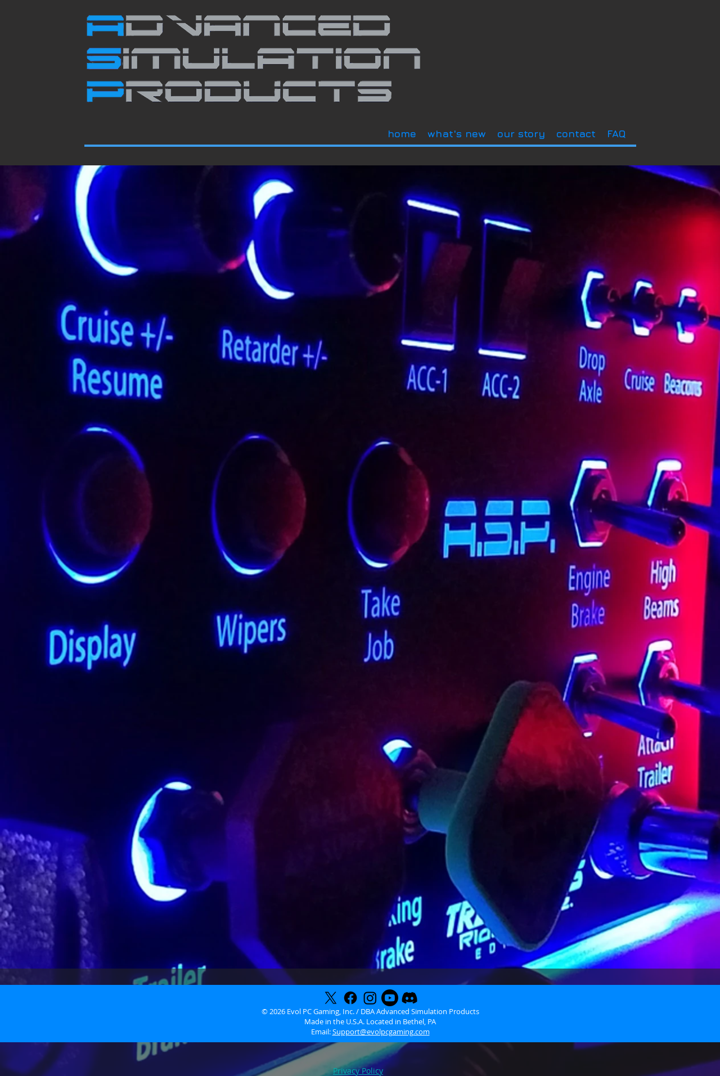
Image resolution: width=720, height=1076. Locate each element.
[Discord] (409, 997)
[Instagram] (370, 997)
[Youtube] (389, 997)
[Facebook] (350, 997)
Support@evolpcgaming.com (381, 1032)
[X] (330, 997)
